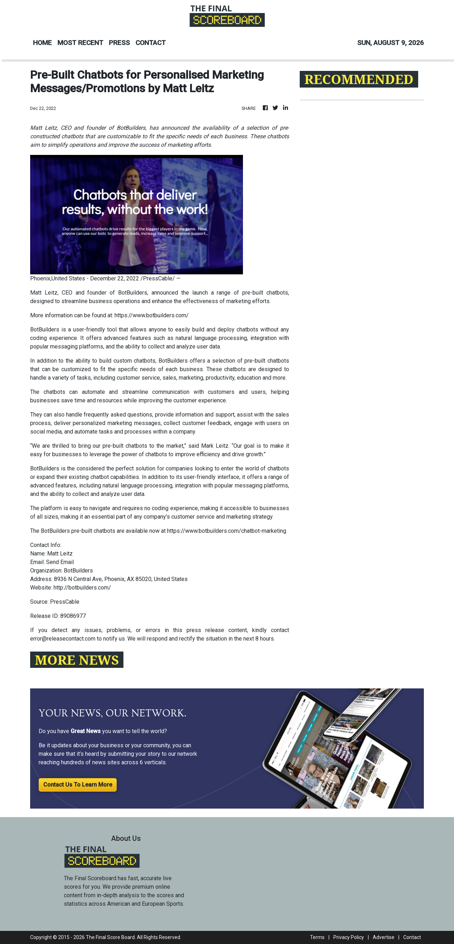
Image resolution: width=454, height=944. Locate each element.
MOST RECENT (80, 43)
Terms (317, 937)
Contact (412, 937)
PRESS (119, 43)
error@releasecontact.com (62, 638)
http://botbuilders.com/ (82, 587)
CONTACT (150, 43)
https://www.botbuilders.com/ (152, 315)
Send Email (60, 562)
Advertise (383, 937)
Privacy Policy (348, 937)
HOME (42, 43)
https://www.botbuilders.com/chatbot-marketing (226, 530)
